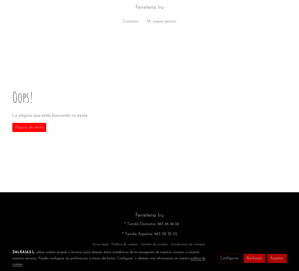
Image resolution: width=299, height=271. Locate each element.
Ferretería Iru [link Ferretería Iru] (149, 7)
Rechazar (255, 258)
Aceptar (277, 258)
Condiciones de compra (188, 244)
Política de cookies (124, 244)
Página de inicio (29, 127)
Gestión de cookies (154, 244)
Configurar (229, 258)
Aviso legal (100, 244)
